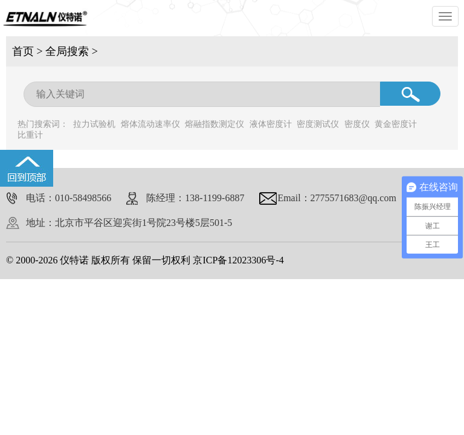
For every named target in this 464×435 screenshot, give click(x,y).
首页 (23, 51)
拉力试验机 (94, 124)
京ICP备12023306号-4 (238, 260)
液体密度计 (271, 124)
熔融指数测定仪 (214, 124)
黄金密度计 (396, 124)
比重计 (30, 135)
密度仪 (357, 124)
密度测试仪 (318, 124)
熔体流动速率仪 (150, 124)
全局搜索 (67, 51)
